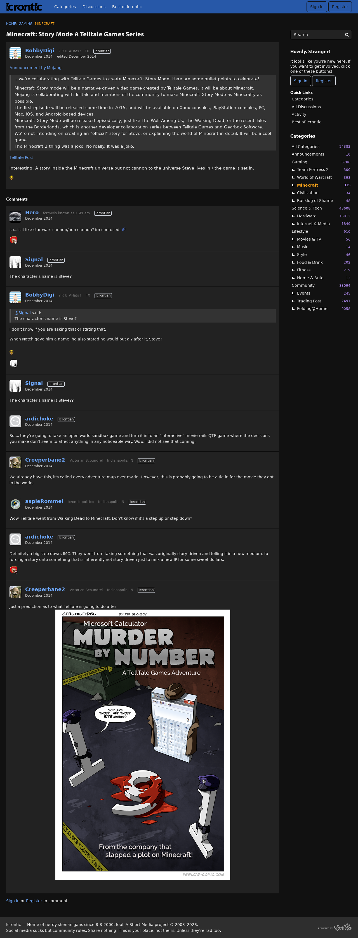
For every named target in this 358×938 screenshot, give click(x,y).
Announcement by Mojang (36, 67)
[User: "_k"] (13, 239)
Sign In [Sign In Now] (300, 81)
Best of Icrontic (127, 6)
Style (323, 254)
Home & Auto (323, 278)
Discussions (94, 6)
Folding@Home (323, 308)
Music (323, 247)
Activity (299, 114)
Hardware (323, 216)
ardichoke (39, 419)
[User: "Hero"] (15, 217)
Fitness (323, 270)
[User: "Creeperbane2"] (15, 462)
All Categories (321, 146)
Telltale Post (21, 157)
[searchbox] (321, 35)
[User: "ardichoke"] (15, 421)
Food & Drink (323, 262)
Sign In (317, 6)
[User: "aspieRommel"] (15, 504)
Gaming (321, 162)
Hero (32, 212)
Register (340, 6)
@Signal (23, 313)
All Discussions (306, 107)
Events (323, 293)
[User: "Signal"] (15, 262)
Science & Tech (321, 208)
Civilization (323, 193)
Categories (65, 6)
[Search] (347, 35)
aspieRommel (44, 501)
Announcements (321, 154)
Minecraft (323, 185)
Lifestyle (321, 231)
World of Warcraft (323, 177)
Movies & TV (323, 239)
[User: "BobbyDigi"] (15, 53)
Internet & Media (323, 223)
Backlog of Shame (323, 200)
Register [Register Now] (324, 81)
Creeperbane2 (45, 460)
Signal (34, 259)
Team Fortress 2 (323, 169)
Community (321, 285)
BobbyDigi (39, 50)
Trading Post (323, 301)
